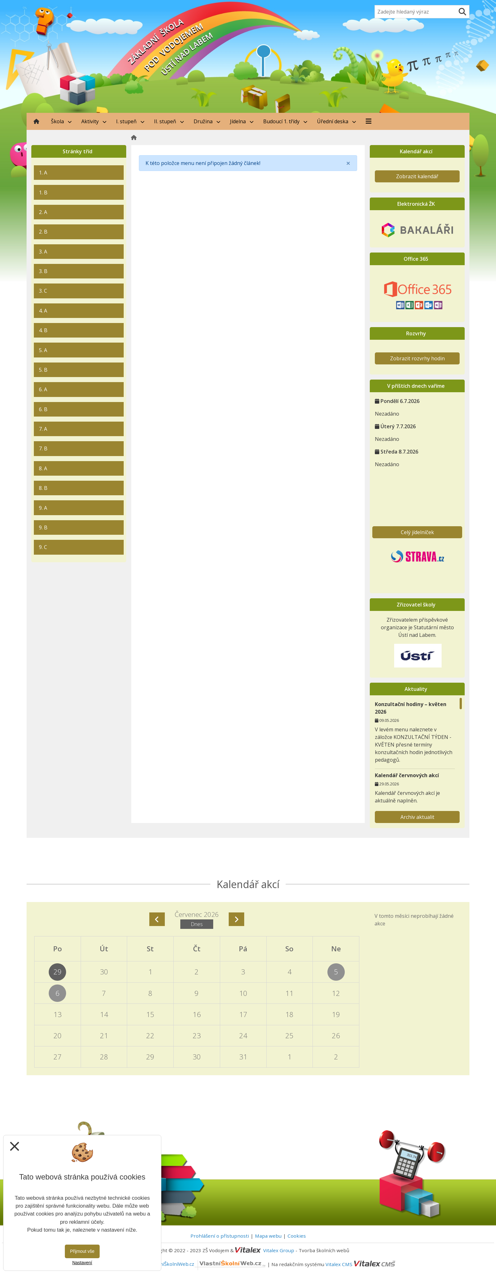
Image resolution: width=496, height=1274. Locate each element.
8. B (43, 488)
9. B (43, 527)
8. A (43, 468)
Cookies (297, 1236)
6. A (43, 389)
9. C (43, 547)
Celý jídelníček (417, 532)
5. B (43, 369)
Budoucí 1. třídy (285, 121)
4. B (43, 330)
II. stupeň (169, 121)
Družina (207, 121)
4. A (43, 310)
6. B (43, 409)
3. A (43, 251)
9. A (43, 507)
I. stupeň (130, 121)
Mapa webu (268, 1236)
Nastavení (82, 1262)
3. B (43, 271)
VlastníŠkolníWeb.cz (207, 1264)
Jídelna (242, 121)
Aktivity (94, 121)
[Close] (348, 163)
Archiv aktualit (417, 817)
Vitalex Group (278, 1250)
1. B (43, 192)
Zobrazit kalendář (417, 176)
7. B (43, 448)
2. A (43, 212)
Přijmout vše (82, 1251)
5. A (43, 350)
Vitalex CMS (339, 1264)
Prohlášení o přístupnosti (219, 1236)
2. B (43, 231)
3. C (43, 290)
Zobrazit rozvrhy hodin (417, 358)
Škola (61, 121)
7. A (43, 428)
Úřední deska (336, 121)
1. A (43, 172)
